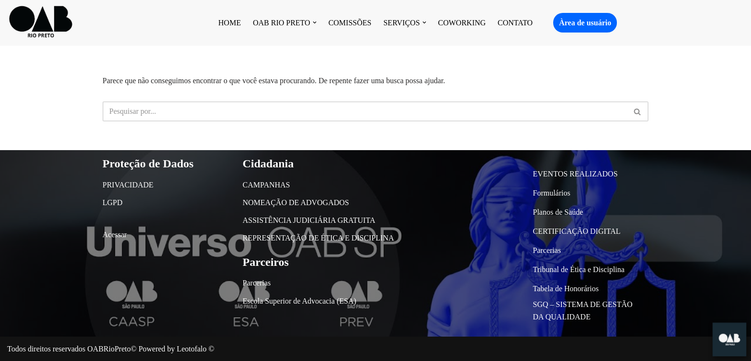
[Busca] (364, 111)
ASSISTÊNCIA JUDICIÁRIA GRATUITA (309, 220)
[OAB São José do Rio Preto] (40, 23)
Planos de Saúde (558, 212)
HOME (229, 23)
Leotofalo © (195, 349)
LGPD (112, 202)
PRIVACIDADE (127, 185)
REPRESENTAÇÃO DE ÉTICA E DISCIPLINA (318, 238)
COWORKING (462, 23)
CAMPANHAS (266, 185)
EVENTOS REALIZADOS (575, 174)
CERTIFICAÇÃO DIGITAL (577, 231)
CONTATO (515, 23)
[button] (315, 22)
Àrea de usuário (585, 23)
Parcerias (257, 283)
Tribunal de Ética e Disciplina (579, 269)
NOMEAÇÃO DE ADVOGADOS (296, 202)
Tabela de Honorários (566, 288)
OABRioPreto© (112, 349)
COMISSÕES (350, 23)
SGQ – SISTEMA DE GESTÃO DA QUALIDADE (583, 310)
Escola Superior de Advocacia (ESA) (299, 301)
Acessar (114, 234)
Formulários (551, 193)
